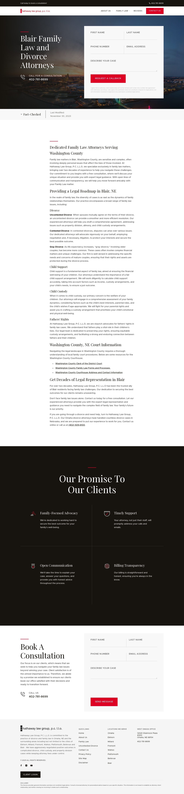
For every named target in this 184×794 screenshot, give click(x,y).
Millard (111, 742)
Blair (110, 763)
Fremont (111, 746)
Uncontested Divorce (88, 746)
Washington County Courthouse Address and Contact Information (89, 375)
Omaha (111, 733)
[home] (38, 11)
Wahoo (111, 750)
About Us (83, 737)
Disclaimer (83, 763)
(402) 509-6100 (77, 427)
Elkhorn (111, 737)
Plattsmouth (113, 754)
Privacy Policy (85, 754)
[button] (106, 11)
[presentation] (108, 689)
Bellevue (112, 758)
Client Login (30, 775)
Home (81, 733)
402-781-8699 (143, 741)
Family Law (84, 742)
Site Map (83, 758)
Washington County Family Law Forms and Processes (83, 370)
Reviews (138, 11)
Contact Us (155, 11)
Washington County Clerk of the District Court (78, 366)
